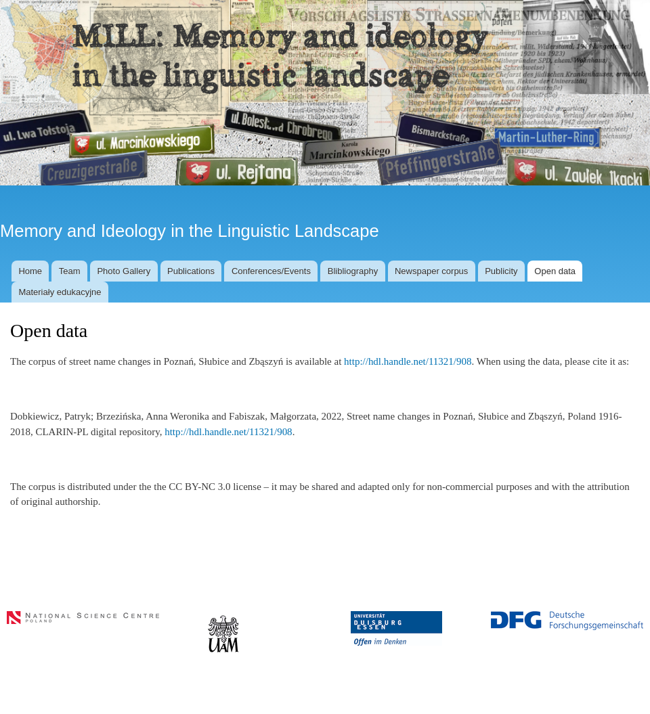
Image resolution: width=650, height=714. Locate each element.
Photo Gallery (123, 271)
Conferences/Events (271, 271)
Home (30, 271)
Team (70, 271)
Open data (555, 271)
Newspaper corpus (431, 271)
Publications (191, 271)
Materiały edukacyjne (59, 292)
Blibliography (353, 271)
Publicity (501, 271)
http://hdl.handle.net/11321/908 (407, 361)
